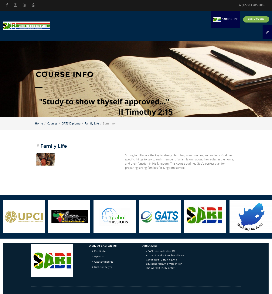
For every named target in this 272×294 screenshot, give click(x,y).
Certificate (100, 251)
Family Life (92, 123)
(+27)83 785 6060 (252, 5)
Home (39, 123)
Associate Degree (103, 261)
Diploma (99, 256)
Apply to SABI (256, 19)
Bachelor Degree (103, 267)
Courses (52, 123)
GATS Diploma (71, 123)
